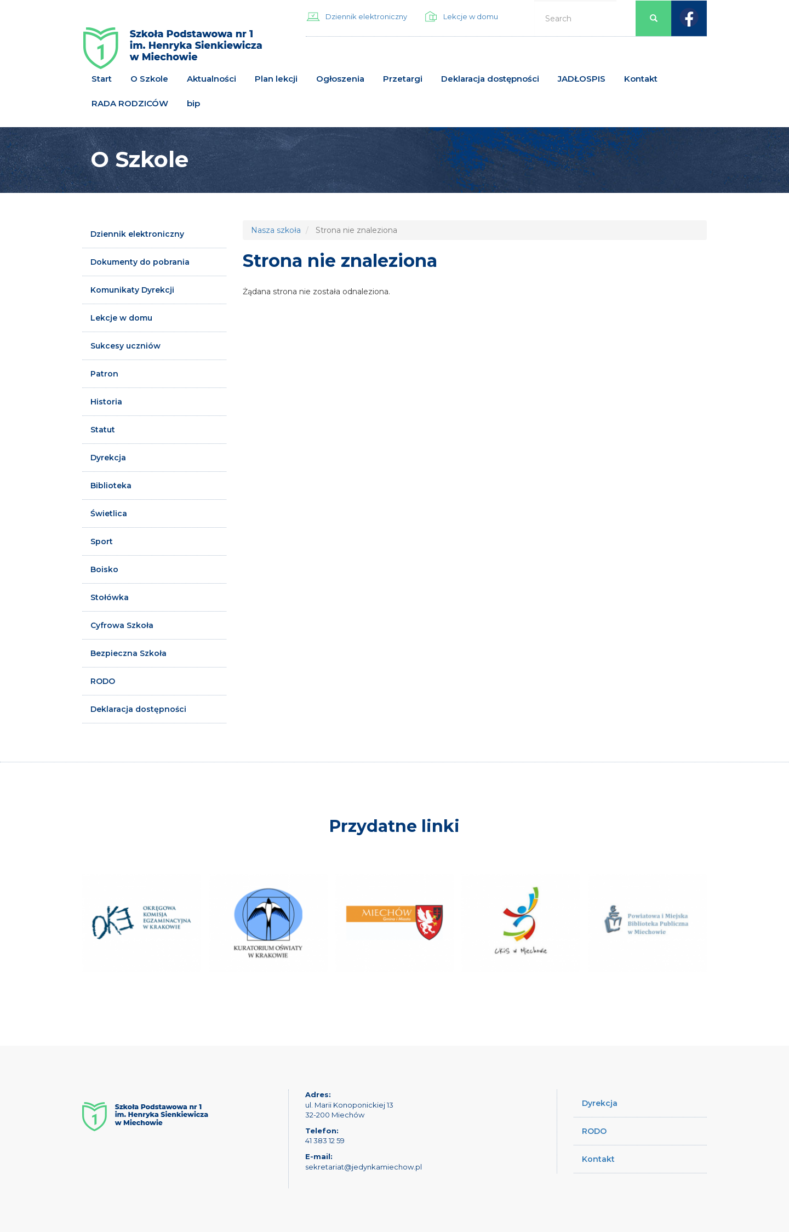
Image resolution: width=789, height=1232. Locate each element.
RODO (102, 681)
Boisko (104, 569)
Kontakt (641, 78)
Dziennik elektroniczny (366, 16)
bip (193, 103)
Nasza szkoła (276, 230)
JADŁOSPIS (581, 78)
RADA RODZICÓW (130, 103)
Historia (106, 402)
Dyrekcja (108, 458)
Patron (104, 374)
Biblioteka (111, 485)
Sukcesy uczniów (125, 346)
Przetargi (402, 78)
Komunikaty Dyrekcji (132, 290)
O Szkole (149, 78)
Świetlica (108, 513)
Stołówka (109, 597)
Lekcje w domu (470, 16)
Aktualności (211, 78)
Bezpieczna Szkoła (128, 653)
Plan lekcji (276, 78)
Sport (101, 541)
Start (102, 78)
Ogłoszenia (340, 78)
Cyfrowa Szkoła (121, 625)
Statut (102, 430)
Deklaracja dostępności (490, 78)
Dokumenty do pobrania (140, 262)
